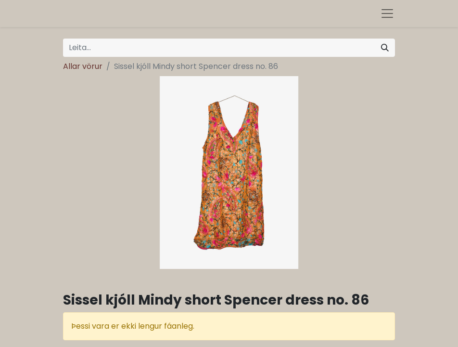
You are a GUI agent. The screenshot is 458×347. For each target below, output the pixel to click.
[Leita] (385, 48)
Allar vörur (82, 66)
